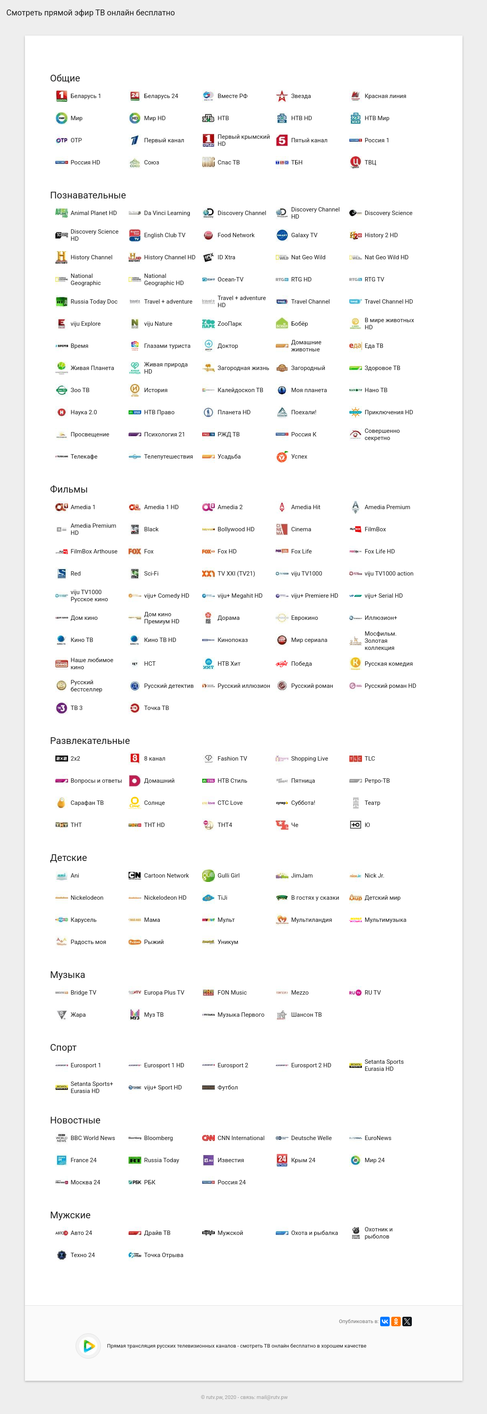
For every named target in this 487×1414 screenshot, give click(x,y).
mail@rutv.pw (272, 1397)
